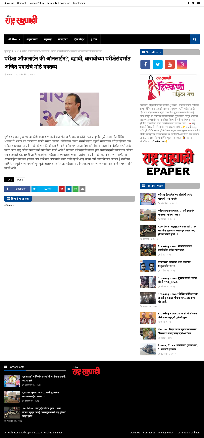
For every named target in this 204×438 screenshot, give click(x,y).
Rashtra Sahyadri (53, 432)
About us (9, 3)
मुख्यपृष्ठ (7, 51)
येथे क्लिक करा (158, 141)
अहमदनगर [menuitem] (32, 39)
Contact (21, 3)
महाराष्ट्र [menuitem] (48, 39)
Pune (16, 51)
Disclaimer (79, 3)
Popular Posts (154, 185)
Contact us (149, 432)
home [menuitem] (13, 39)
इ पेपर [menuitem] (94, 39)
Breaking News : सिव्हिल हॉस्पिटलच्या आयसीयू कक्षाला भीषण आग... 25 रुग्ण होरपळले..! (177, 298)
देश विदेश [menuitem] (79, 39)
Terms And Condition (58, 3)
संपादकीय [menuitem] (63, 39)
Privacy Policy (36, 3)
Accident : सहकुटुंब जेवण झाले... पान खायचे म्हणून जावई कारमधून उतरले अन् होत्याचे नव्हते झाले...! (177, 230)
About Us (135, 432)
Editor (10, 74)
